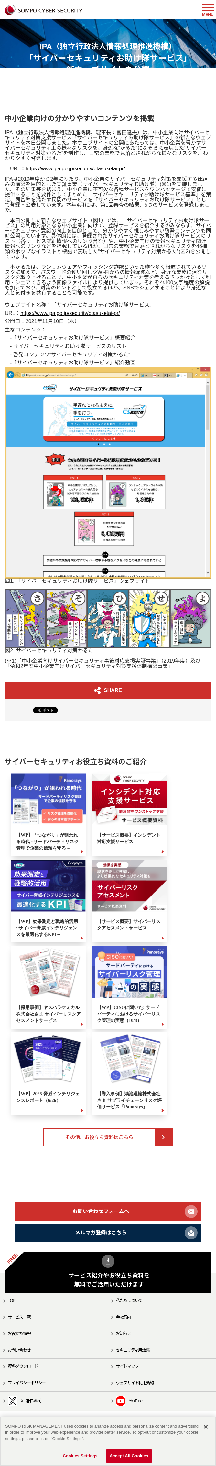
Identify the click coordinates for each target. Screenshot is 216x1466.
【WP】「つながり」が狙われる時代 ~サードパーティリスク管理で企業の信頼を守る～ (47, 841)
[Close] (206, 1427)
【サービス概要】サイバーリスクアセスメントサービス (128, 924)
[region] (108, 1441)
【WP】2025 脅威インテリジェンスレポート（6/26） (48, 1097)
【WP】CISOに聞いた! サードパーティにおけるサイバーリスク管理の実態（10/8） (128, 1014)
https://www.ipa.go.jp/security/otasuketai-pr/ (75, 168)
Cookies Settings (80, 1455)
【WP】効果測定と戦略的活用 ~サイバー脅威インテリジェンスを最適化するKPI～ (47, 928)
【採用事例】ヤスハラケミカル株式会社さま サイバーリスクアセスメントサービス (48, 1014)
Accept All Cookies (129, 1455)
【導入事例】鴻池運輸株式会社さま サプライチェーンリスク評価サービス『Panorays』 (129, 1100)
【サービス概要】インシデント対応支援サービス (128, 838)
